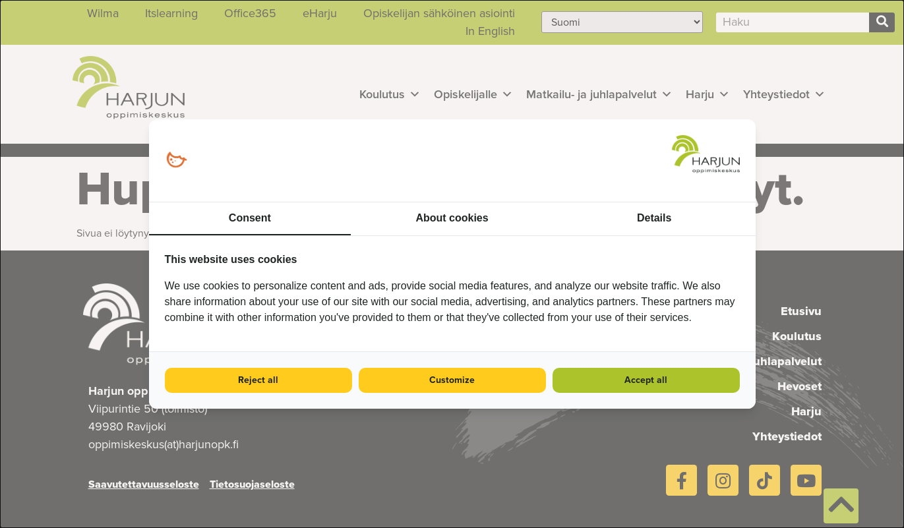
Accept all (645, 380)
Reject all (258, 380)
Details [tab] (654, 217)
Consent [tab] (250, 217)
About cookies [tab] (451, 217)
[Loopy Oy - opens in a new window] (176, 160)
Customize (452, 380)
